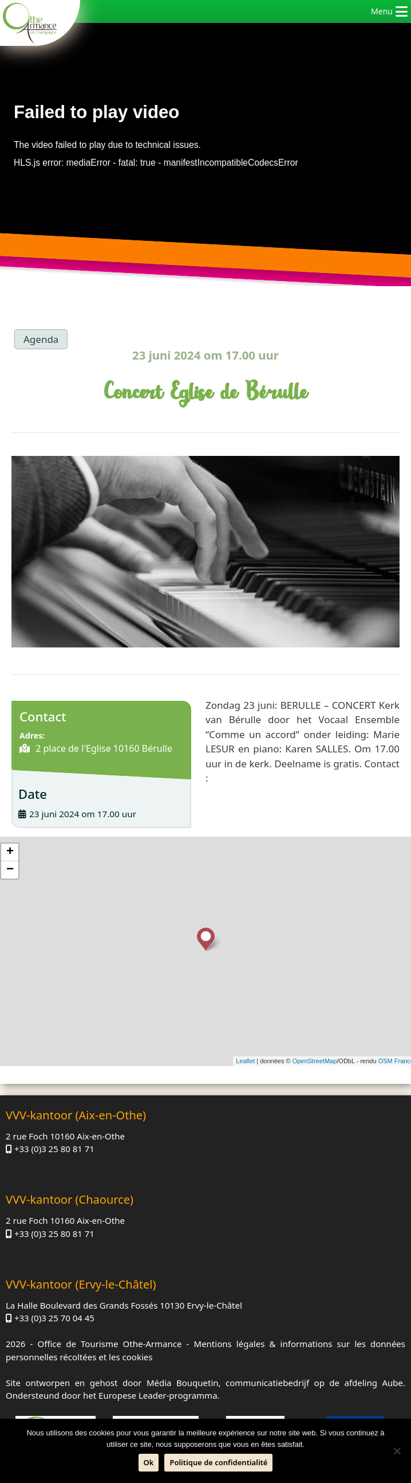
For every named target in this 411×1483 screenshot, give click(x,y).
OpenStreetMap (315, 1060)
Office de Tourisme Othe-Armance (109, 1343)
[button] (382, 11)
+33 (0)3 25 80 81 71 (54, 1148)
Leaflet (245, 1060)
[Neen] (396, 1451)
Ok (149, 1462)
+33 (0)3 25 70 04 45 (54, 1318)
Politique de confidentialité (218, 1462)
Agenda (40, 339)
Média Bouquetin (183, 1382)
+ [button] (10, 852)
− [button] (10, 870)
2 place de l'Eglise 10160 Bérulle (102, 748)
